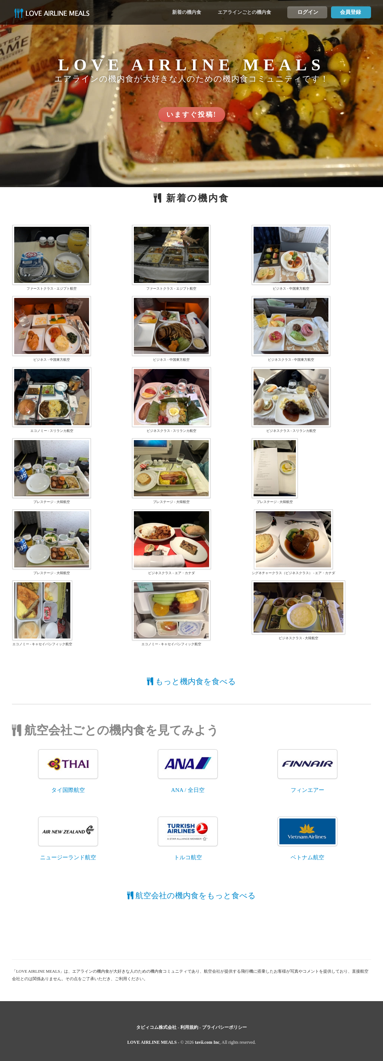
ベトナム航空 (307, 857)
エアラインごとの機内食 (244, 12)
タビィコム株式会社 (156, 1027)
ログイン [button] (307, 12)
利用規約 (189, 1027)
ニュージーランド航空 (68, 857)
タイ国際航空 (68, 790)
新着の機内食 (186, 12)
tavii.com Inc (207, 1042)
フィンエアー (307, 790)
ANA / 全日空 (187, 790)
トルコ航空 (188, 857)
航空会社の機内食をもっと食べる (191, 895)
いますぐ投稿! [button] (191, 114)
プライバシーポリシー (224, 1027)
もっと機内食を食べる (191, 681)
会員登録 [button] (350, 12)
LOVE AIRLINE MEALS (152, 1042)
